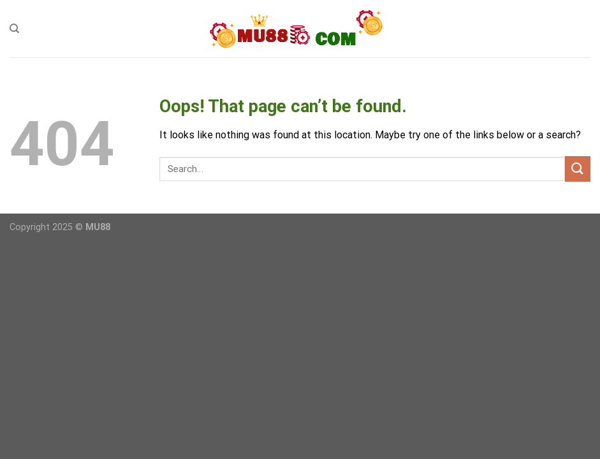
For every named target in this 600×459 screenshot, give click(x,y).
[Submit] (577, 168)
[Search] (14, 29)
